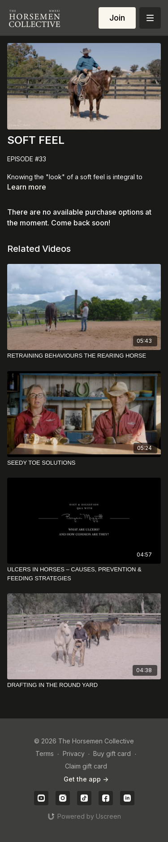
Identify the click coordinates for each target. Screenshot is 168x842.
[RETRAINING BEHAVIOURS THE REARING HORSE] (84, 355)
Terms (44, 753)
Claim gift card (86, 766)
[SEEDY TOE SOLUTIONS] (84, 462)
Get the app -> (86, 779)
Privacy (74, 753)
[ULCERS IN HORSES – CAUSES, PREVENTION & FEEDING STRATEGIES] (84, 574)
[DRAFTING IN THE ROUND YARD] (84, 685)
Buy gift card (112, 753)
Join (117, 17)
